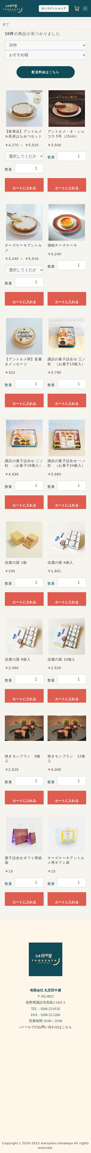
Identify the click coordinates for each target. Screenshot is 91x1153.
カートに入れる (24, 188)
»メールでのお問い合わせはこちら (45, 1027)
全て (5, 24)
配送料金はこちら (45, 72)
